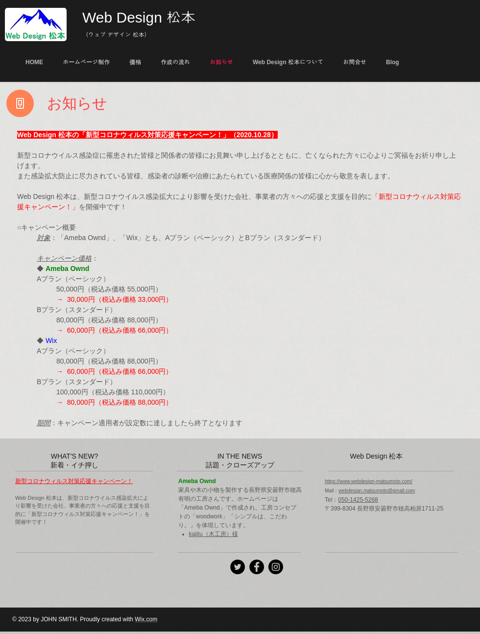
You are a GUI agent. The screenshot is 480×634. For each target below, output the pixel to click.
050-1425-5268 (358, 499)
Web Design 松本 (138, 17)
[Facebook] (256, 567)
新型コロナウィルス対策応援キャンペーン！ (74, 481)
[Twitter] (237, 567)
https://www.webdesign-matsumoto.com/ (368, 481)
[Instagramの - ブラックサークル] (275, 567)
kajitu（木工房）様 (213, 534)
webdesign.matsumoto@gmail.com (376, 490)
